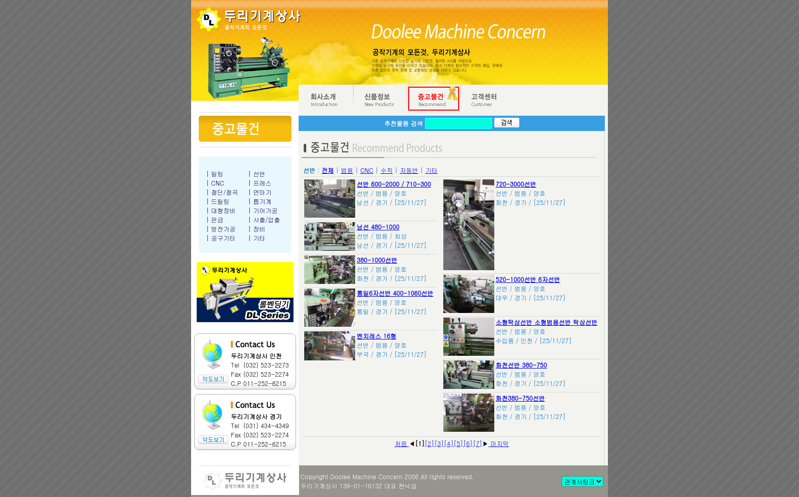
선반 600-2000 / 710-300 (394, 183)
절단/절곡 (224, 192)
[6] (468, 443)
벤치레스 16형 (376, 335)
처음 (401, 443)
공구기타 (223, 237)
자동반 (409, 170)
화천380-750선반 (520, 398)
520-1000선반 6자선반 (528, 279)
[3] (439, 443)
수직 (387, 170)
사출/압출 (266, 219)
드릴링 (220, 201)
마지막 (499, 443)
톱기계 (262, 201)
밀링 (217, 173)
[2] (429, 443)
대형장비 (223, 210)
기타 (259, 237)
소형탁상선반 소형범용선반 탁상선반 (547, 322)
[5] (458, 443)
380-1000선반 (377, 259)
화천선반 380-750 (521, 364)
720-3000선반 (516, 183)
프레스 (262, 182)
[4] (449, 443)
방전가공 (223, 228)
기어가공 (265, 210)
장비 (259, 228)
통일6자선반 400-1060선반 (395, 293)
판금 (217, 219)
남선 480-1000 (378, 226)
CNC (217, 182)
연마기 (262, 192)
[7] (478, 443)
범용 (347, 170)
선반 (259, 173)
